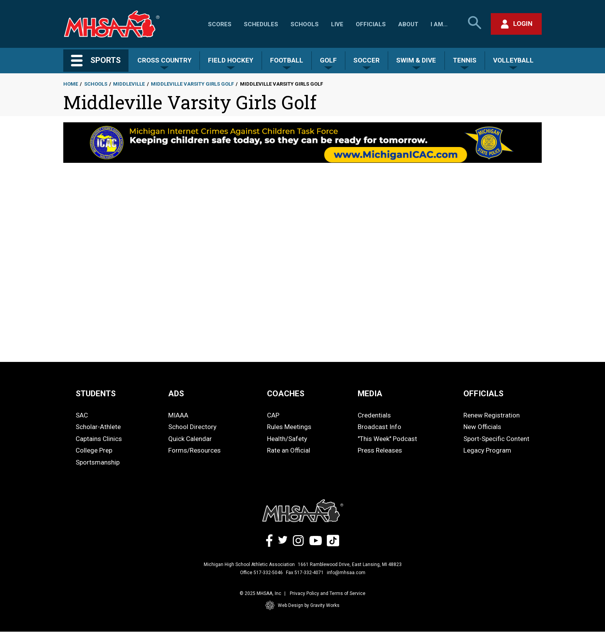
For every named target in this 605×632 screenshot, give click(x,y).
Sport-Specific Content (496, 439)
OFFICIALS (483, 393)
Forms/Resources (194, 450)
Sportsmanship (98, 462)
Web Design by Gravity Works (302, 605)
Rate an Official (288, 450)
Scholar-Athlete (98, 427)
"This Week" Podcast (387, 439)
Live (337, 24)
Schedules (261, 24)
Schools (305, 24)
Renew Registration (491, 415)
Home (70, 84)
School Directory (192, 427)
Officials (371, 24)
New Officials (482, 427)
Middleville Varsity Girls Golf (192, 84)
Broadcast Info (379, 427)
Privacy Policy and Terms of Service (327, 593)
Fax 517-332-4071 (305, 572)
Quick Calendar (190, 439)
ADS (176, 393)
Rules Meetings (289, 427)
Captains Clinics (99, 439)
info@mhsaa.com (346, 572)
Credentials (374, 415)
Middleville (129, 84)
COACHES (285, 393)
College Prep (94, 450)
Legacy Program (487, 450)
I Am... (439, 24)
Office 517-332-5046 (261, 572)
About (408, 24)
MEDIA (370, 393)
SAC (82, 415)
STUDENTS (96, 393)
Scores (220, 24)
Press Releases (380, 450)
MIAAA (178, 415)
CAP (273, 415)
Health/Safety (287, 439)
